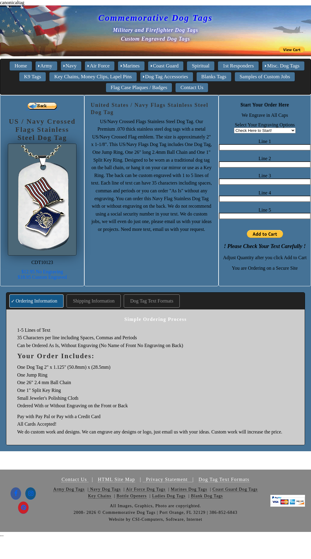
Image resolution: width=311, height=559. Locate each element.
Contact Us (75, 479)
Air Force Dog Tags (145, 489)
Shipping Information (93, 300)
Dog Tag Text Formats (151, 300)
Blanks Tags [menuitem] (213, 76)
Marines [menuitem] (131, 66)
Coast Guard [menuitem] (166, 66)
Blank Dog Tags (207, 496)
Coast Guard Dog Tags (235, 489)
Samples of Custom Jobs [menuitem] (265, 76)
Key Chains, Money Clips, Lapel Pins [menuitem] (93, 76)
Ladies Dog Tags (168, 496)
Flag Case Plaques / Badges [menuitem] (139, 87)
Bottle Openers (132, 496)
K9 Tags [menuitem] (32, 76)
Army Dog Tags (69, 489)
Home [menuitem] (20, 66)
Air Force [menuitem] (100, 66)
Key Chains (99, 496)
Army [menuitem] (46, 66)
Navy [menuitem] (71, 66)
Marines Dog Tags (189, 489)
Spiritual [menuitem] (201, 66)
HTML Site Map (116, 479)
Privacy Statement (167, 479)
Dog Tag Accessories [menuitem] (166, 76)
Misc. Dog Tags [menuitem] (283, 66)
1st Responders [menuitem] (238, 66)
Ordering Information (36, 300)
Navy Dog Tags (105, 489)
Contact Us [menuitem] (191, 87)
